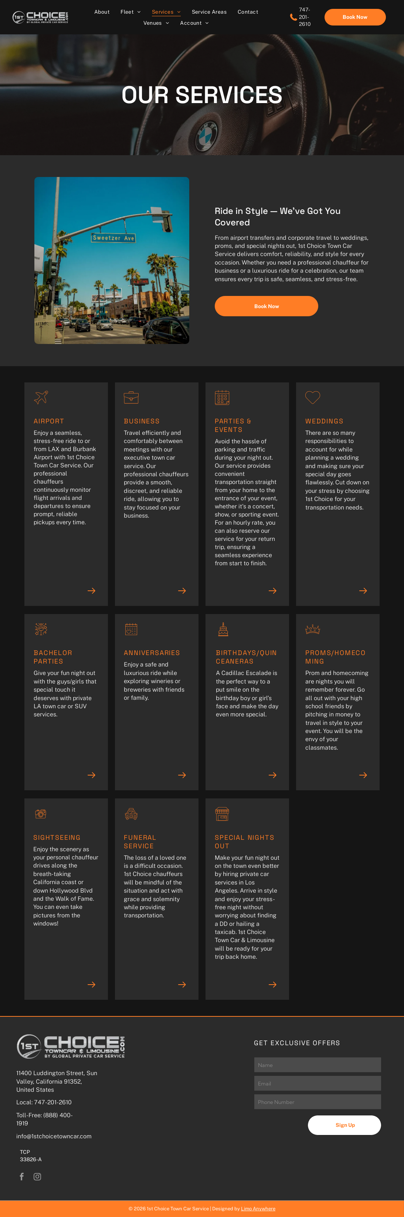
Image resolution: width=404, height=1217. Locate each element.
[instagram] (37, 1177)
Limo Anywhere (258, 1208)
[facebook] (21, 1177)
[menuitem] (102, 11)
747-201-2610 (53, 1102)
